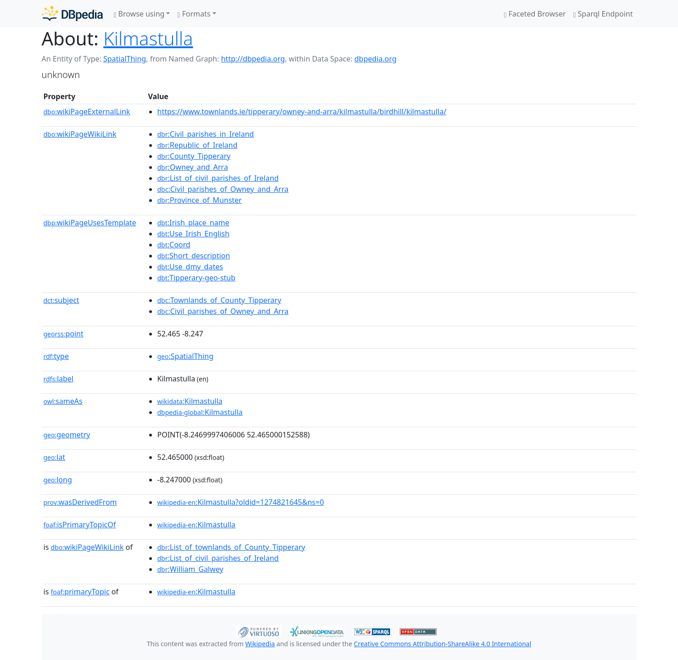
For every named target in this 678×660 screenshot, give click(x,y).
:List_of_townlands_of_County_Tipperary (231, 547)
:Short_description (193, 256)
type (56, 356)
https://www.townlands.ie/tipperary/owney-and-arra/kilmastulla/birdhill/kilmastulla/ (302, 111)
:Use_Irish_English (193, 234)
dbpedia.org (375, 59)
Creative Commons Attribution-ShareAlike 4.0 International (442, 643)
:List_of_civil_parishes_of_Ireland (218, 178)
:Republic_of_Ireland (197, 145)
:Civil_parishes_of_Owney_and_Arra (223, 189)
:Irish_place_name (193, 223)
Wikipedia (260, 643)
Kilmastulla (148, 38)
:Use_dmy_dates (190, 267)
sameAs (63, 401)
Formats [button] (193, 14)
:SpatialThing (185, 356)
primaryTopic (79, 592)
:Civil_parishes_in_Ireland (205, 134)
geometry (67, 435)
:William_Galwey (190, 569)
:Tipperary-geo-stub (196, 278)
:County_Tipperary (194, 156)
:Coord (174, 245)
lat (55, 457)
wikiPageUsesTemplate (90, 223)
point (64, 334)
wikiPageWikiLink (80, 134)
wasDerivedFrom (80, 502)
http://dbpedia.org (253, 59)
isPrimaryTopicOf (80, 525)
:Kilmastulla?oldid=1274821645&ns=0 (240, 502)
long (58, 480)
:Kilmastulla (190, 401)
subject (61, 300)
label (59, 379)
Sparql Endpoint (603, 14)
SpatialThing (124, 59)
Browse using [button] (139, 14)
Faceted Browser (535, 14)
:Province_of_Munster (199, 200)
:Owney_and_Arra (192, 167)
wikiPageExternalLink (87, 111)
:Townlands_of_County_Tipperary (219, 300)
